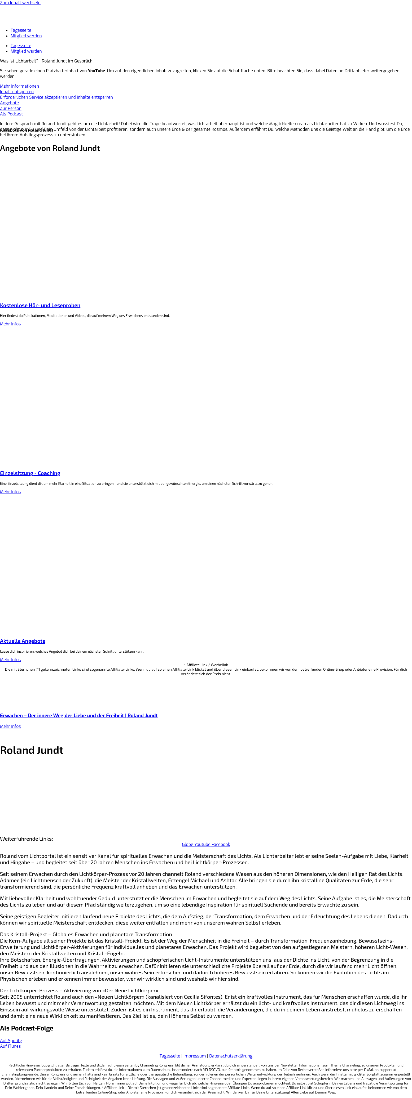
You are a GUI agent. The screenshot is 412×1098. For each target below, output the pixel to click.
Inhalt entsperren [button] (17, 92)
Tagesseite (21, 30)
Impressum (194, 1056)
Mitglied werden (26, 36)
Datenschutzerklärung (230, 1056)
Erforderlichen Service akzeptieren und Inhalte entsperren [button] (56, 97)
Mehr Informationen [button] (19, 86)
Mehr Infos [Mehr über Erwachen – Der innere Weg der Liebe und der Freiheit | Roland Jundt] (10, 726)
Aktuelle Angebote (22, 641)
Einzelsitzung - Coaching (30, 473)
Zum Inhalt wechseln (20, 3)
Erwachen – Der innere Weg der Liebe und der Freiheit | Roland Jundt (79, 715)
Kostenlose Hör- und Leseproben (40, 305)
